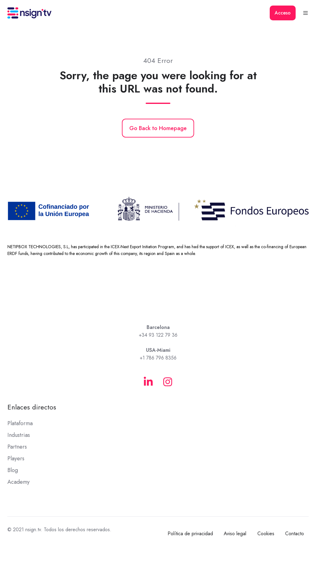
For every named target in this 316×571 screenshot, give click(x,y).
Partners (17, 447)
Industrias (18, 435)
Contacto (294, 533)
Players (15, 458)
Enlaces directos (31, 407)
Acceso (283, 12)
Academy (18, 482)
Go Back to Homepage (158, 128)
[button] (305, 13)
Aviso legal (235, 533)
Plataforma (20, 423)
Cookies (265, 533)
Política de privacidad (190, 533)
